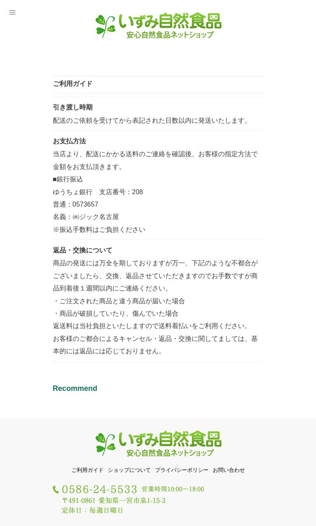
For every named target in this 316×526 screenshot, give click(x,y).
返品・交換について (82, 250)
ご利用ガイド (87, 470)
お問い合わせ (229, 470)
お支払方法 (69, 141)
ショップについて (129, 470)
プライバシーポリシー (182, 470)
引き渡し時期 (73, 107)
